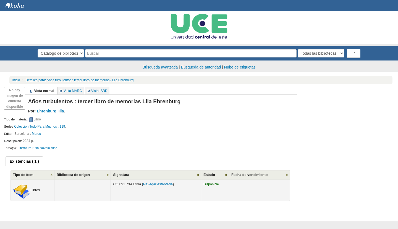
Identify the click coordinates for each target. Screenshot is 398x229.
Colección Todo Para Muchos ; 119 (39, 126)
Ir (353, 53)
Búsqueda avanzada (160, 67)
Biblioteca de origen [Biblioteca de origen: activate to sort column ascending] (73, 175)
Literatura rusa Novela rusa (37, 148)
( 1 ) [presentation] (24, 161)
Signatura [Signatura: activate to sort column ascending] (121, 175)
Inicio (16, 80)
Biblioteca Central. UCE (19, 5)
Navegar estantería (158, 184)
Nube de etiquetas (240, 67)
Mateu (36, 134)
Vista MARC (73, 91)
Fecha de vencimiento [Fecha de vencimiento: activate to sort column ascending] (249, 175)
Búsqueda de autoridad (201, 67)
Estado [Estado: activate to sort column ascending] (209, 175)
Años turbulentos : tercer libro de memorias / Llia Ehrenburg (80, 80)
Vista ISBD (99, 91)
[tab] (24, 161)
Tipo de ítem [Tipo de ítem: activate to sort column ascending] (23, 175)
